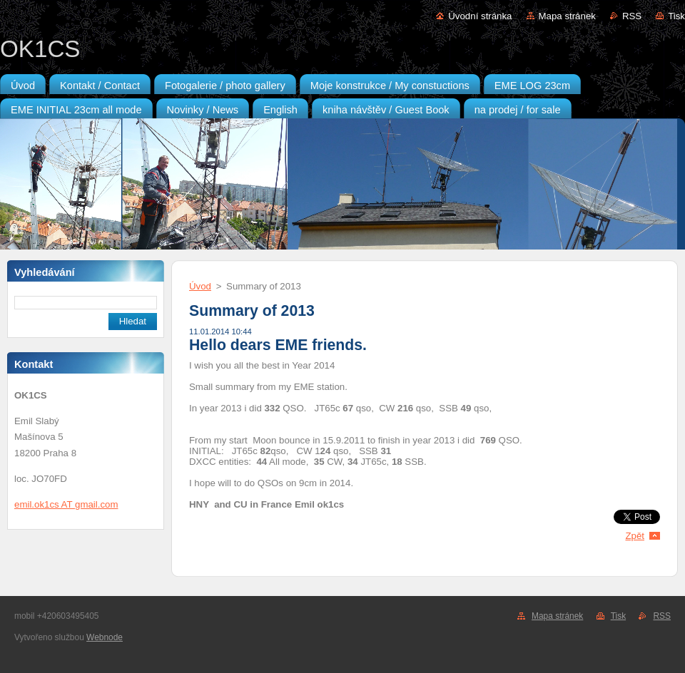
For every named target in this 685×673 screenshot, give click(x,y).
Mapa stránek (567, 16)
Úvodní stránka (480, 16)
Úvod (200, 286)
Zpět (634, 535)
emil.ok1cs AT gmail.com (66, 504)
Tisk (676, 16)
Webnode (104, 637)
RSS (631, 16)
